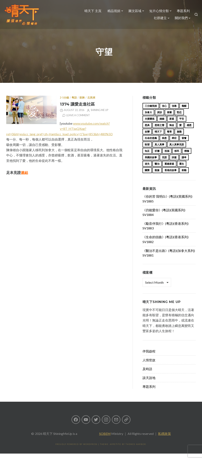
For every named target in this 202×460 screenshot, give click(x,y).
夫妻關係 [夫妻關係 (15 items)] (149, 125)
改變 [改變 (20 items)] (147, 138)
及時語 (147, 375)
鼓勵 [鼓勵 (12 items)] (184, 176)
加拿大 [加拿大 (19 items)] (148, 118)
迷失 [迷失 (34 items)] (147, 170)
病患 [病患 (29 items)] (164, 144)
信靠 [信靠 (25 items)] (174, 112)
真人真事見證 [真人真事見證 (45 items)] (176, 150)
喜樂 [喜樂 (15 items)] (169, 118)
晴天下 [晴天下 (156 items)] (158, 138)
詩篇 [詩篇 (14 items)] (174, 163)
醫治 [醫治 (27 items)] (157, 170)
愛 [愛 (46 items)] (180, 131)
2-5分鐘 (64, 104)
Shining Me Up (99, 116)
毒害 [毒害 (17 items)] (169, 138)
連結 (24, 179)
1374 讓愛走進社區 (77, 110)
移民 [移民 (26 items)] (176, 157)
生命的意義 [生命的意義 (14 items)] (151, 144)
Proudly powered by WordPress (76, 451)
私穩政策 (164, 440)
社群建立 (157, 21)
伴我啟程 (149, 357)
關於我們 (178, 21)
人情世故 (149, 366)
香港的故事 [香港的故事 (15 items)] (171, 176)
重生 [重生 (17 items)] (181, 170)
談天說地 (149, 384)
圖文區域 (132, 13)
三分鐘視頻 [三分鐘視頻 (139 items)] (151, 112)
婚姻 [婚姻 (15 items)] (161, 125)
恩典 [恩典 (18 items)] (147, 131)
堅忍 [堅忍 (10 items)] (179, 118)
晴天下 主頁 (90, 13)
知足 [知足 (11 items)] (147, 157)
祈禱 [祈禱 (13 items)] (157, 157)
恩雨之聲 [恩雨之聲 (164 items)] (159, 131)
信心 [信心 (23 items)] (164, 112)
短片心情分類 (156, 13)
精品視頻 (111, 13)
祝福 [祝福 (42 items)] (167, 157)
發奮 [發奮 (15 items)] (184, 144)
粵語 (74, 104)
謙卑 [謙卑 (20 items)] (184, 163)
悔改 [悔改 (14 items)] (171, 131)
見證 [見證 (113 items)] (164, 163)
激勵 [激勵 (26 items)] (179, 138)
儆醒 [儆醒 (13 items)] (184, 112)
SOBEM (105, 440)
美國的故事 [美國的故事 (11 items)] (151, 163)
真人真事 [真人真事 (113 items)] (159, 150)
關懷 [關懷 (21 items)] (147, 176)
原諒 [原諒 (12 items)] (159, 118)
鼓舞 (82, 104)
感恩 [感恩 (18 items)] (189, 131)
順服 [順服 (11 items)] (157, 176)
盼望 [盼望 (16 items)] (147, 150)
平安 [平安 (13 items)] (181, 125)
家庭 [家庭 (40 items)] (171, 125)
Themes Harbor (136, 451)
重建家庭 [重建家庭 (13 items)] (169, 170)
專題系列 (180, 13)
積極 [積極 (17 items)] (186, 157)
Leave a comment (78, 121)
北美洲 (91, 104)
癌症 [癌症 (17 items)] (174, 144)
